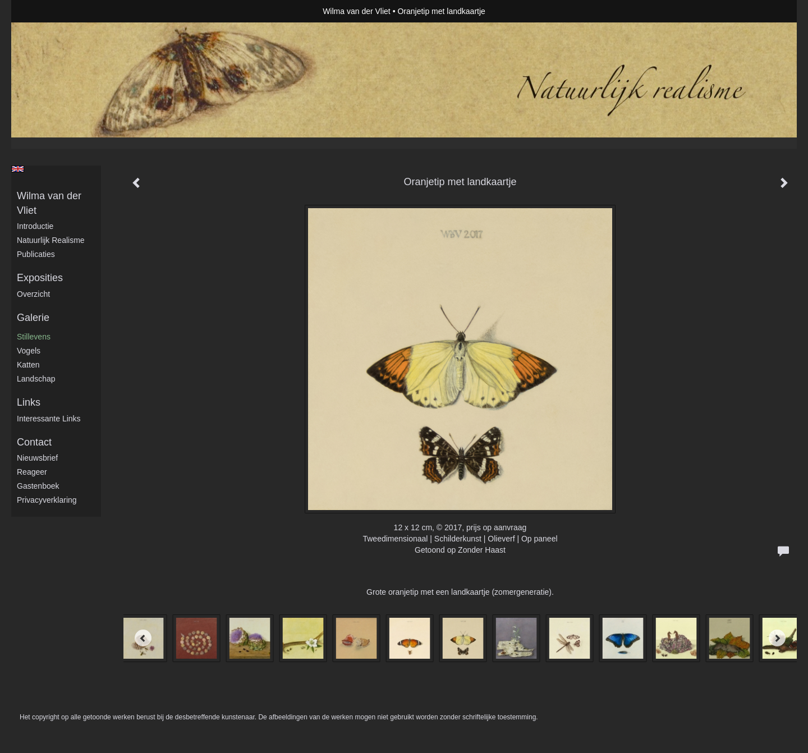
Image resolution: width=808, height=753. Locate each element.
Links (28, 402)
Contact (34, 442)
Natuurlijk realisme (51, 240)
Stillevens (33, 336)
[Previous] (143, 638)
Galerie (33, 317)
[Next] (777, 638)
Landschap (36, 378)
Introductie (35, 226)
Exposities (40, 277)
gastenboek (38, 485)
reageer (32, 471)
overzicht (33, 294)
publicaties (36, 254)
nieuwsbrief (37, 457)
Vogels (28, 350)
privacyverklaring (47, 499)
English (17, 169)
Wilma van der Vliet (357, 11)
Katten (28, 364)
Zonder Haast (482, 549)
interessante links (49, 418)
